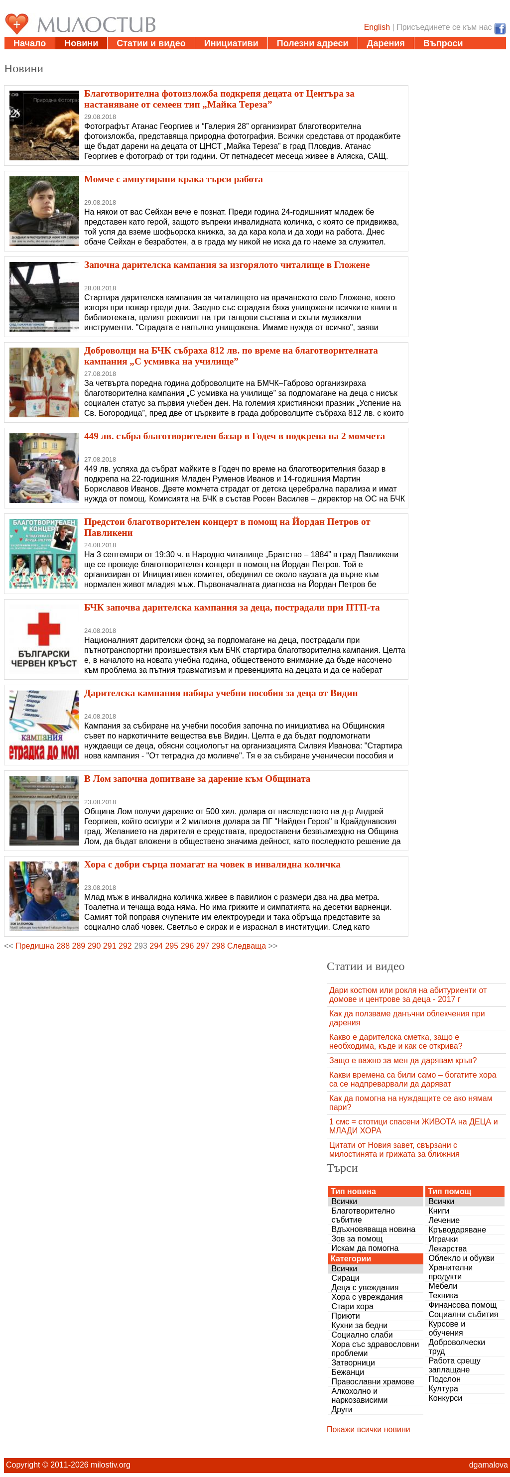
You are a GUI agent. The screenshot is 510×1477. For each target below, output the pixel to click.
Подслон (444, 1379)
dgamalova (488, 1465)
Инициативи (231, 43)
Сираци (345, 1278)
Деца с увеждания (364, 1287)
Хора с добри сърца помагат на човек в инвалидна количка (212, 864)
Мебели (442, 1286)
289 (79, 946)
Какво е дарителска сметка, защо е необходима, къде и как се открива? (396, 1041)
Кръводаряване (457, 1230)
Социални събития (463, 1314)
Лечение (444, 1220)
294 (156, 946)
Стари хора (352, 1306)
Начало (29, 43)
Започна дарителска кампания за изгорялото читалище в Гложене (227, 264)
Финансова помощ (462, 1305)
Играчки (443, 1239)
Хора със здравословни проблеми (375, 1348)
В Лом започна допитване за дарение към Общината (197, 778)
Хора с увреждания (367, 1297)
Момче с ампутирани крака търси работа (173, 179)
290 (94, 946)
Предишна (34, 946)
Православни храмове (372, 1381)
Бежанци (347, 1372)
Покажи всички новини (368, 1429)
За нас (27, 56)
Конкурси (445, 1398)
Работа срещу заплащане (454, 1365)
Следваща (246, 946)
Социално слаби (361, 1335)
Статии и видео (151, 43)
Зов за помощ (356, 1238)
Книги (438, 1211)
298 (218, 946)
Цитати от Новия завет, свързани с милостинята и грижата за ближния (394, 1149)
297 (203, 946)
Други (341, 1409)
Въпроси (443, 43)
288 (63, 946)
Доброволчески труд (456, 1346)
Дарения (386, 43)
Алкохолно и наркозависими (359, 1395)
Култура (443, 1388)
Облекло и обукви (461, 1258)
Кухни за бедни (359, 1325)
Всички (344, 1201)
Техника (443, 1295)
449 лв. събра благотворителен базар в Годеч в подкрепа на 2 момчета (234, 436)
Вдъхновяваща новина (373, 1229)
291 (110, 946)
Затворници (353, 1362)
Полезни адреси (313, 43)
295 (171, 946)
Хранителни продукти (450, 1272)
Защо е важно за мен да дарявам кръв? (403, 1060)
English (377, 27)
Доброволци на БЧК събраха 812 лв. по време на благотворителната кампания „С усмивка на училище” (231, 356)
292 (125, 946)
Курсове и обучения (446, 1328)
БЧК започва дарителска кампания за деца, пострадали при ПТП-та (232, 607)
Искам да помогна (364, 1248)
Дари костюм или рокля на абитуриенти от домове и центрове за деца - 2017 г (408, 994)
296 (187, 946)
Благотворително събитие (363, 1215)
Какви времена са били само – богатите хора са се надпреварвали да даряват (413, 1079)
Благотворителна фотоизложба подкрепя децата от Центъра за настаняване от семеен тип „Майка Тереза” (219, 99)
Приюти (345, 1316)
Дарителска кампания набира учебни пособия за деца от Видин (221, 693)
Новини (81, 43)
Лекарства (447, 1248)
